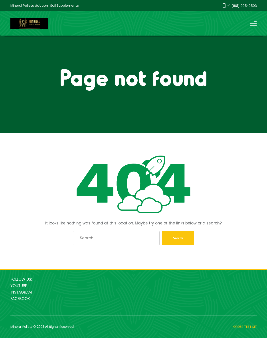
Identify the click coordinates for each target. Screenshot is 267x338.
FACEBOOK (20, 298)
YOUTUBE (18, 285)
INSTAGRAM (21, 292)
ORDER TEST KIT (245, 326)
